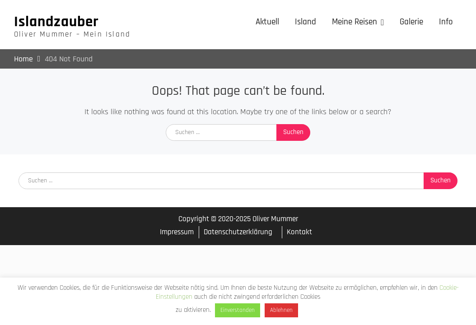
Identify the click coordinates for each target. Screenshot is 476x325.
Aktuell (267, 22)
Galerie (411, 22)
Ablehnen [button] (281, 310)
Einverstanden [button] (237, 310)
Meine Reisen (354, 22)
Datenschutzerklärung (238, 232)
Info (446, 22)
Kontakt (299, 232)
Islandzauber (56, 21)
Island (305, 22)
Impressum (177, 232)
